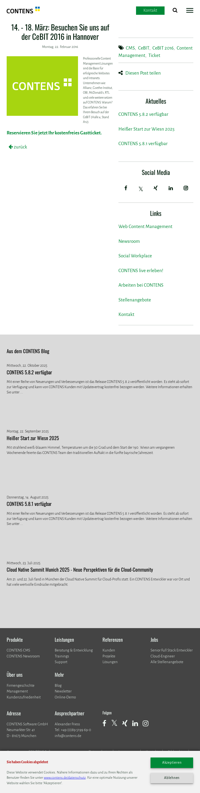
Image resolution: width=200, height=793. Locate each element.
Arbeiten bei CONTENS (140, 285)
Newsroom (129, 241)
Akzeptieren (172, 762)
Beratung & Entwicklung (74, 650)
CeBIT (143, 48)
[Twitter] (140, 189)
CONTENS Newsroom (23, 656)
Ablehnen (172, 778)
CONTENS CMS (18, 650)
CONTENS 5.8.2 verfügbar (143, 114)
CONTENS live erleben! (140, 270)
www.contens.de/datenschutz (65, 777)
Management (17, 691)
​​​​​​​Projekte (108, 656)
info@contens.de (68, 736)
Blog (58, 685)
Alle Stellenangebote (167, 662)
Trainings (62, 656)
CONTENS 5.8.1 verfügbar (143, 143)
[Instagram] (186, 188)
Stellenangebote (134, 299)
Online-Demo (65, 697)
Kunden (108, 650)
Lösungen (110, 662)
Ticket (154, 55)
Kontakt (126, 314)
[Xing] (156, 188)
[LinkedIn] (171, 188)
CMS (130, 48)
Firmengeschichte (20, 685)
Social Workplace (135, 255)
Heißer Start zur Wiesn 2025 (146, 129)
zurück (20, 146)
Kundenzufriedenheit (24, 697)
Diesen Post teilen (143, 73)
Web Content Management (145, 226)
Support (61, 662)
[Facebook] (125, 188)
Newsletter (63, 691)
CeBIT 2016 (163, 48)
